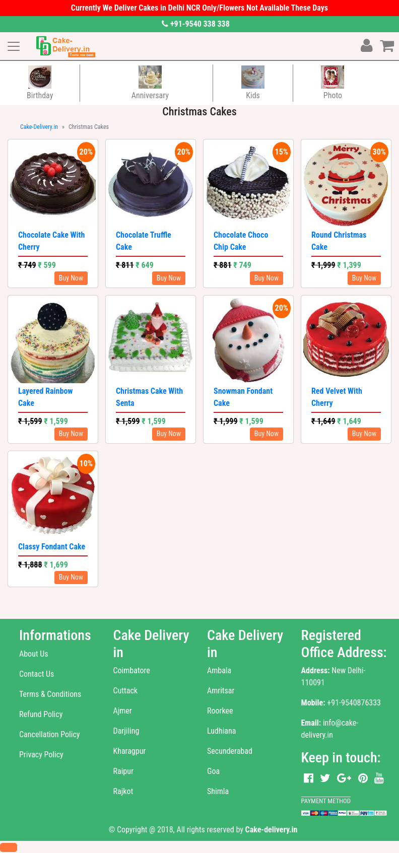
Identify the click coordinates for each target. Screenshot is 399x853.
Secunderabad (229, 751)
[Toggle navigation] (13, 46)
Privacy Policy (41, 754)
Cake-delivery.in (271, 829)
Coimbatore (131, 670)
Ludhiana (221, 731)
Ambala (219, 670)
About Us (33, 654)
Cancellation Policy (49, 734)
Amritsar (220, 690)
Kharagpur (129, 751)
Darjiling (126, 731)
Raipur (123, 771)
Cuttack (125, 690)
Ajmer (122, 711)
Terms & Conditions (50, 694)
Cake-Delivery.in (39, 126)
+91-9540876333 (354, 702)
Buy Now (71, 278)
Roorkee (220, 711)
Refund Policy (40, 714)
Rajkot (123, 791)
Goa (213, 771)
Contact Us (36, 674)
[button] (8, 847)
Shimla (218, 791)
